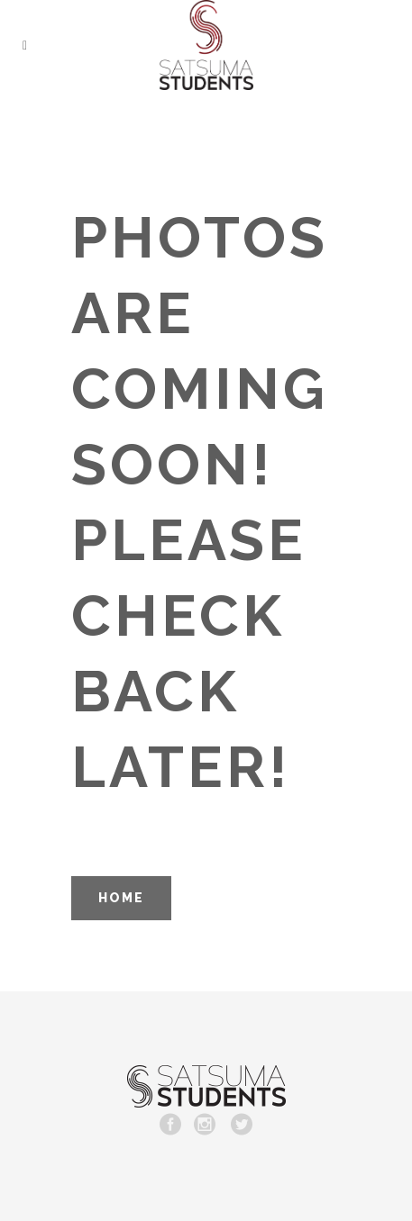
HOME (121, 898)
